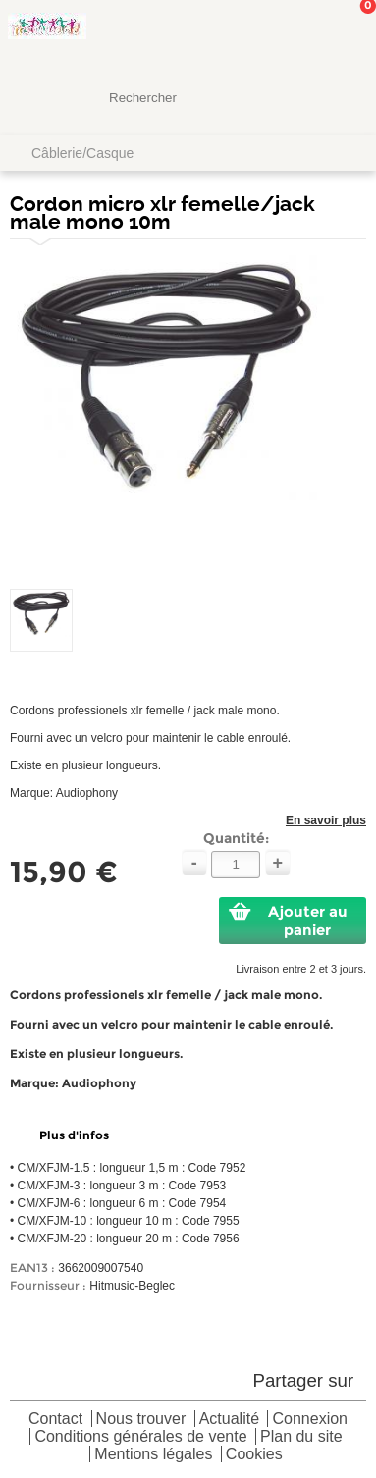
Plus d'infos (74, 1135)
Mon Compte (287, 34)
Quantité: (236, 838)
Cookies (254, 1455)
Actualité (229, 1419)
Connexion (310, 1419)
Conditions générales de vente (140, 1437)
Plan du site (301, 1437)
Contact (55, 1419)
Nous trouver (141, 1419)
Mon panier (345, 34)
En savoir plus (326, 820)
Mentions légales (153, 1455)
